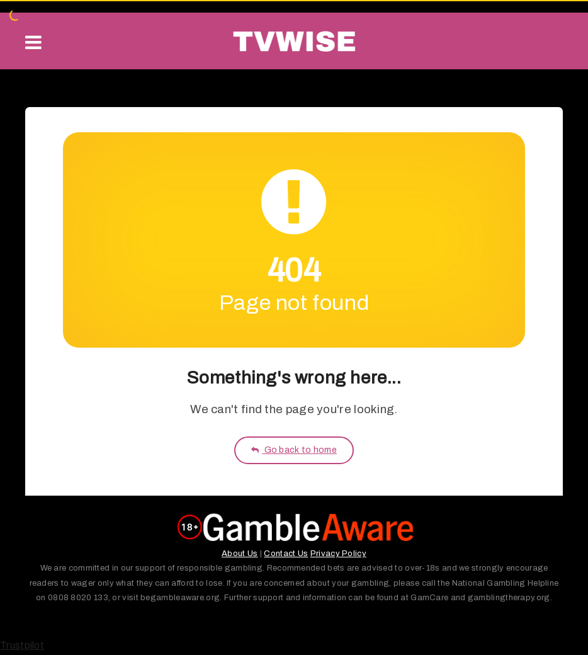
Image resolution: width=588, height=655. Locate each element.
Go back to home (294, 450)
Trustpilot (22, 645)
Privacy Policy (338, 553)
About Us (239, 553)
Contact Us (286, 553)
